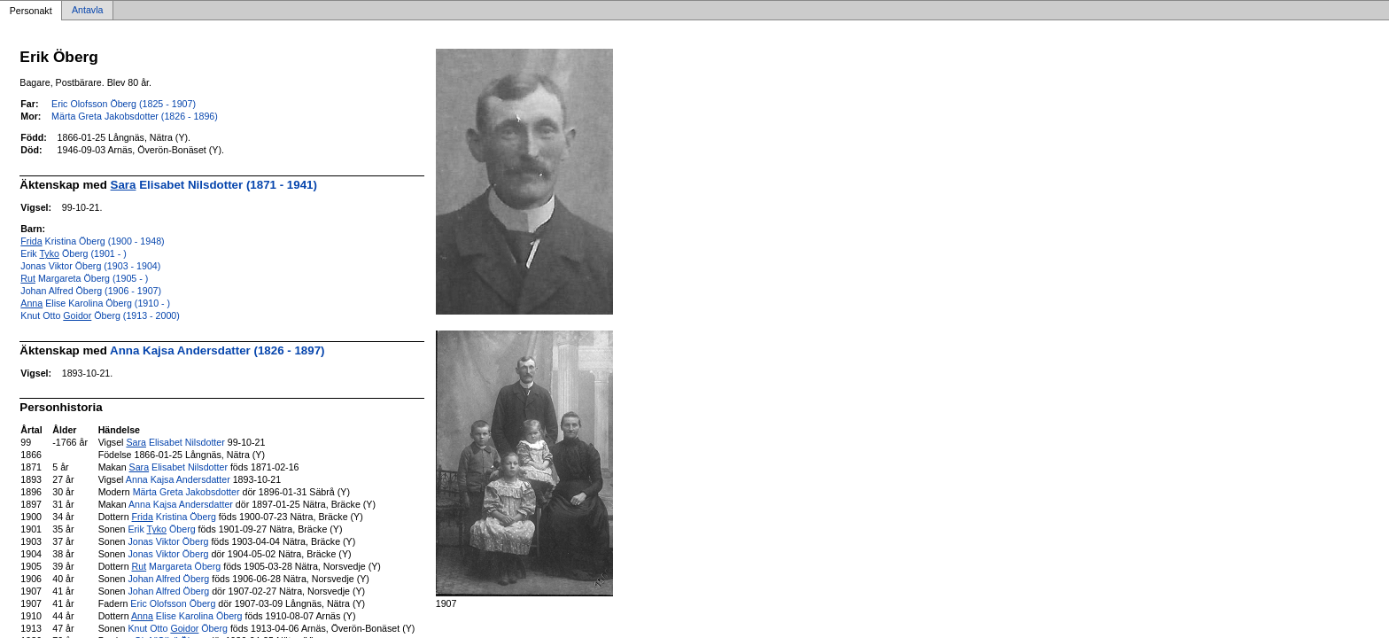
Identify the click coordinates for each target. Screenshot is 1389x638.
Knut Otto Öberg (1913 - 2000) (100, 315)
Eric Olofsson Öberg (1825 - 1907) (123, 103)
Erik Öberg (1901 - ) (73, 253)
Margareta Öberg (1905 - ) (84, 278)
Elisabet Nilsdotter (175, 442)
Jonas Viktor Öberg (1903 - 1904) (90, 266)
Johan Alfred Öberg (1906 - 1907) (90, 290)
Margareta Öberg (176, 566)
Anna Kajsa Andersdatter (178, 479)
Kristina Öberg (174, 516)
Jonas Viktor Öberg (168, 541)
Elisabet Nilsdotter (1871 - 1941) (214, 184)
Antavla (88, 10)
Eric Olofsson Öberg (172, 603)
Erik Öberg (161, 529)
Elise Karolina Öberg (187, 616)
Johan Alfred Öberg (168, 578)
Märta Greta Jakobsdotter (186, 491)
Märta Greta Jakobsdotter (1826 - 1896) (134, 116)
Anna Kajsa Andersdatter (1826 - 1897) (217, 350)
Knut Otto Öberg (178, 628)
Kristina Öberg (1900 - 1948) (92, 241)
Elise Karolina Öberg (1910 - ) (95, 303)
